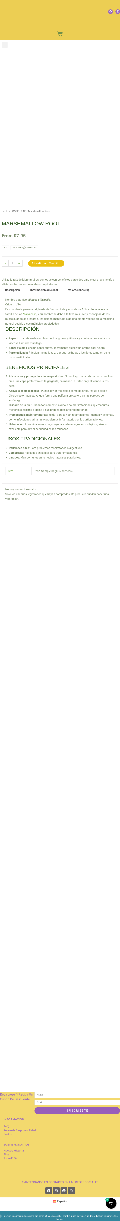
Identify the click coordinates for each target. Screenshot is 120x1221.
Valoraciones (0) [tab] (78, 290)
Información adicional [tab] (44, 290)
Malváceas (29, 314)
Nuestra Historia (14, 1151)
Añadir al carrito (46, 263)
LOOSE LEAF (18, 211)
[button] (5, 45)
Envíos (8, 1134)
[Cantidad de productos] (12, 263)
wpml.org (33, 1216)
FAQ (6, 1127)
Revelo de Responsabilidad (20, 1131)
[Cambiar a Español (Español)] (60, 1202)
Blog (6, 1154)
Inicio (5, 211)
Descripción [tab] (12, 290)
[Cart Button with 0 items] (111, 1203)
